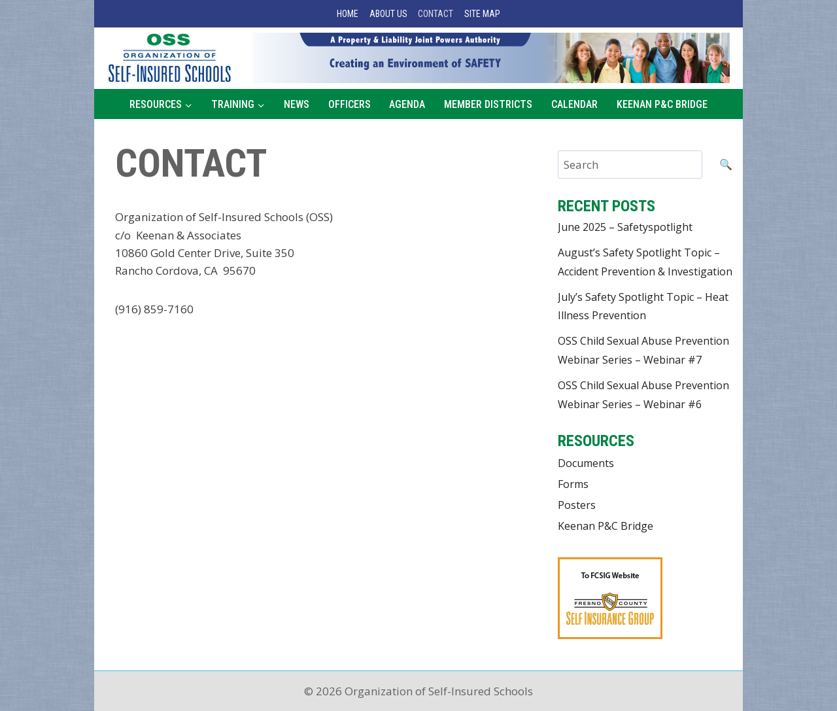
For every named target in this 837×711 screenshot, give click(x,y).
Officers (349, 104)
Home (347, 14)
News (296, 104)
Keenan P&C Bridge (662, 104)
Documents (586, 463)
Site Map (482, 14)
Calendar (574, 104)
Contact (435, 14)
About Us (388, 14)
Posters (577, 505)
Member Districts (488, 104)
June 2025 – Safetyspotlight (625, 227)
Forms (573, 484)
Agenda (407, 104)
